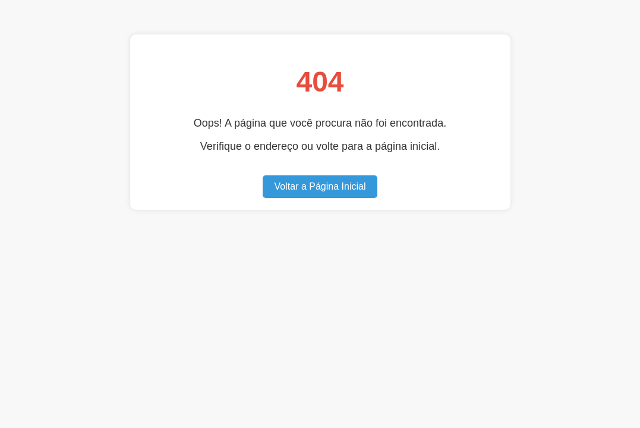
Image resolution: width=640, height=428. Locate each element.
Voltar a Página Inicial (320, 186)
